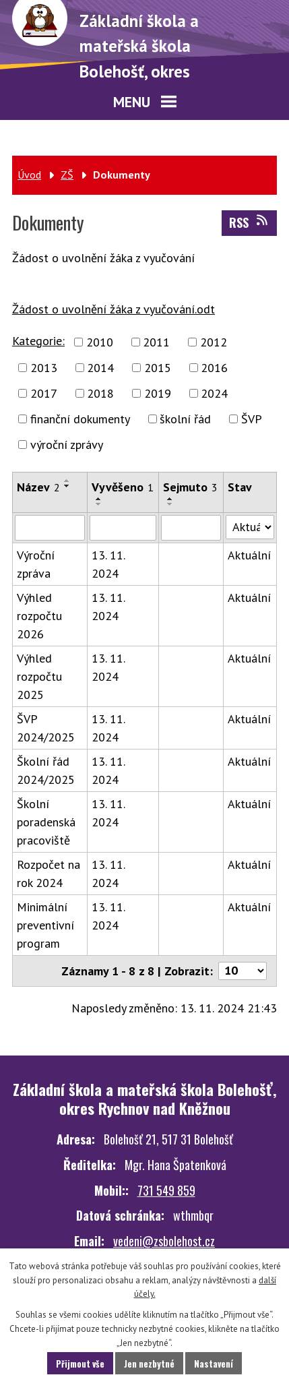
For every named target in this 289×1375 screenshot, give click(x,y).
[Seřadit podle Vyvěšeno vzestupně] (99, 498)
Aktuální (249, 555)
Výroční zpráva (36, 564)
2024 (214, 393)
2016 (214, 367)
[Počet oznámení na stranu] (242, 971)
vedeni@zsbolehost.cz (164, 1241)
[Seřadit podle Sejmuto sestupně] (170, 504)
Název (38, 487)
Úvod (29, 174)
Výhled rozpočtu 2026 (39, 616)
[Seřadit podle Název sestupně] (67, 486)
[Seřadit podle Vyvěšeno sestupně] (99, 504)
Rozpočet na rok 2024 (48, 873)
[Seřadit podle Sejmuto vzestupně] (170, 498)
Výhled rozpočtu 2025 (39, 676)
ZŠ (67, 174)
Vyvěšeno (123, 487)
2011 (156, 342)
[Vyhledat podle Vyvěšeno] (123, 528)
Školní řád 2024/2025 (46, 770)
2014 (100, 367)
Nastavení (213, 1363)
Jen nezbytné (149, 1363)
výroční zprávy (66, 444)
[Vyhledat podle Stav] (250, 527)
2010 (99, 342)
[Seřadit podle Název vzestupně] (67, 480)
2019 (157, 393)
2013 (43, 367)
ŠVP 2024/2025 (46, 728)
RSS (249, 222)
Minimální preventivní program (45, 925)
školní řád (185, 419)
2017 (43, 393)
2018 (100, 393)
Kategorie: (38, 340)
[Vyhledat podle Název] (50, 528)
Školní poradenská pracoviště (46, 822)
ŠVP (251, 419)
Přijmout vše (80, 1363)
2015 (157, 367)
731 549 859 (166, 1190)
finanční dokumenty (80, 419)
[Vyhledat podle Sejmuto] (191, 528)
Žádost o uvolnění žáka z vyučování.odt (113, 309)
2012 (213, 342)
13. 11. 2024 (108, 564)
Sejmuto (190, 487)
